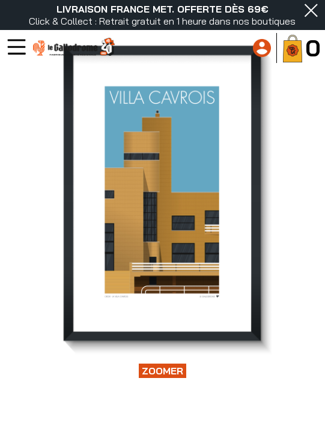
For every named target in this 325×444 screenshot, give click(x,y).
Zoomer (162, 371)
